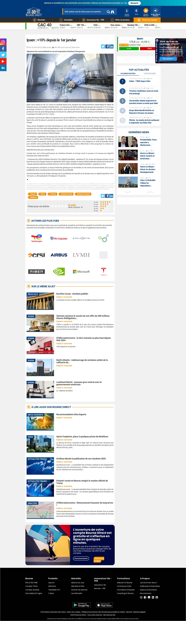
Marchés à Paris (77, 586)
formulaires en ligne (33, 593)
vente (149, 48)
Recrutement (145, 593)
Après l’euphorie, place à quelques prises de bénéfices (82, 436)
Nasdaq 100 (132, 25)
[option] (138, 141)
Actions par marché (79, 590)
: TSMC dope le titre (139, 81)
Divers (33, 194)
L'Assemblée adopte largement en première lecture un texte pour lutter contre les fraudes (143, 103)
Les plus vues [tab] (150, 73)
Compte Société (32, 590)
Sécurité (129, 612)
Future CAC (65, 25)
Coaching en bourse (125, 593)
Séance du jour (77, 582)
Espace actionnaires (148, 590)
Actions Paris (66, 194)
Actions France (83, 194)
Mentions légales (139, 612)
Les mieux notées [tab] (128, 73)
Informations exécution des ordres (53, 612)
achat (129, 48)
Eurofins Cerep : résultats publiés (72, 294)
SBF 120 (80, 25)
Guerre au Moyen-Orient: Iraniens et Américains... (147, 156)
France (53, 194)
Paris (43, 194)
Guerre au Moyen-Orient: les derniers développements (147, 169)
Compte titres (31, 586)
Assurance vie (100, 585)
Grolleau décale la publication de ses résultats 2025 (81, 458)
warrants (52, 586)
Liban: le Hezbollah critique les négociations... (147, 183)
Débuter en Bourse (124, 582)
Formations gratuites (126, 590)
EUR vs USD (149, 25)
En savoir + (168, 59)
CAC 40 (44, 24)
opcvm (51, 582)
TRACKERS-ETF (54, 590)
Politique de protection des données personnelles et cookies (103, 612)
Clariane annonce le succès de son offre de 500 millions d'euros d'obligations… (82, 317)
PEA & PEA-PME (31, 582)
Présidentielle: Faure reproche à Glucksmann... (148, 142)
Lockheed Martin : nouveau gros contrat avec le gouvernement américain (79, 383)
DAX (95, 25)
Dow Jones (115, 25)
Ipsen (140, 38)
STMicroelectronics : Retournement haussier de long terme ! (84, 504)
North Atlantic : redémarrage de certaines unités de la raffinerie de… (82, 361)
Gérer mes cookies (73, 612)
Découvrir (134, 3)
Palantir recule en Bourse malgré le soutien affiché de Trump (82, 481)
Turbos (51, 593)
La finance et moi (124, 586)
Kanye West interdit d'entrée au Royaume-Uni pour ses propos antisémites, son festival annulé (141, 113)
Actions (33, 197)
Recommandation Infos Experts (71, 414)
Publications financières (150, 586)
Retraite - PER (99, 588)
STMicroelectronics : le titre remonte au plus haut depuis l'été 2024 (83, 339)
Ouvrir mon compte (99, 559)
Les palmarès (76, 593)
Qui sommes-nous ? (148, 582)
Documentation (81, 558)
